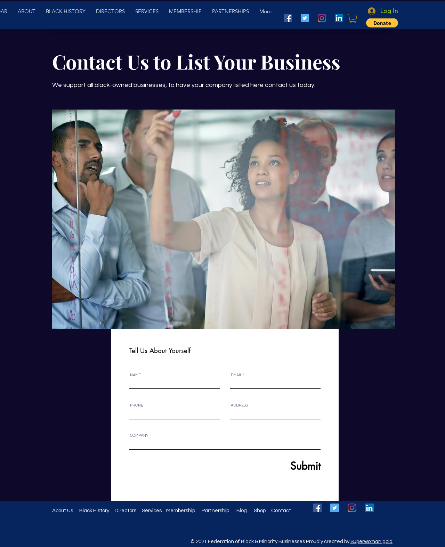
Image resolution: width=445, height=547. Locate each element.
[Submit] (289, 465)
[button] (352, 18)
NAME (135, 375)
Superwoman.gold (371, 541)
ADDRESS (239, 405)
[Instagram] (322, 18)
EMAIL (236, 375)
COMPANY (139, 435)
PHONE (136, 405)
